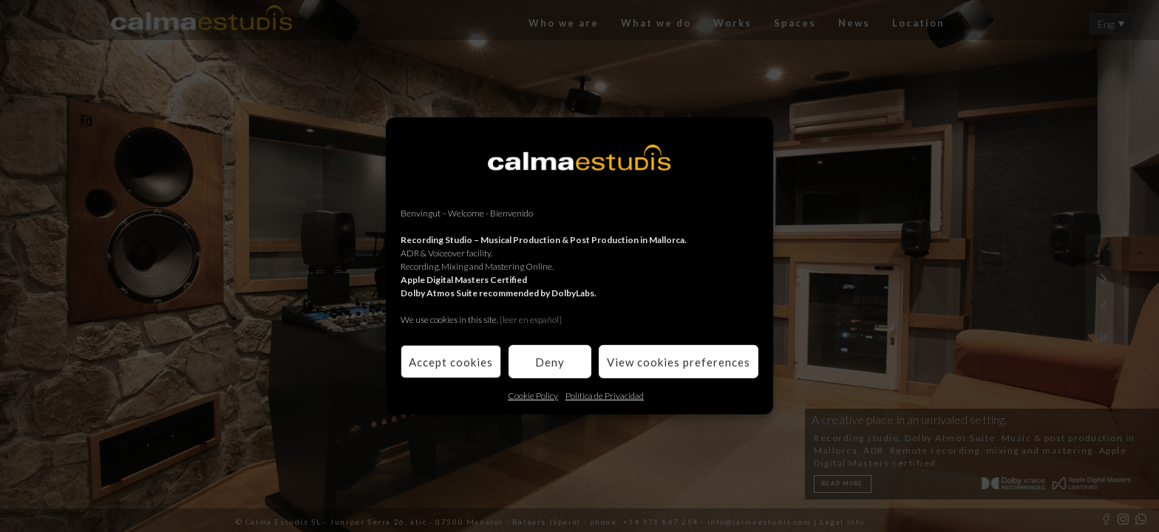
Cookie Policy (533, 395)
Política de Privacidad (604, 395)
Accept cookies (451, 361)
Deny (550, 361)
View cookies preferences (678, 361)
